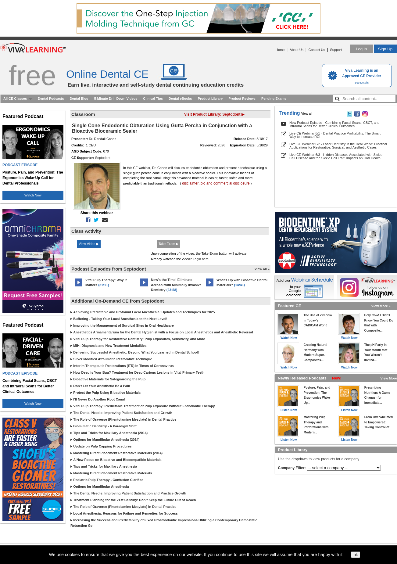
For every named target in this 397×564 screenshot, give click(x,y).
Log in (361, 49)
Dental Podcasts (51, 98)
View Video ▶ (89, 244)
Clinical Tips (153, 98)
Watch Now (32, 195)
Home (280, 50)
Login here (201, 259)
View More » (381, 306)
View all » (262, 269)
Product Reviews (242, 98)
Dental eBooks (180, 98)
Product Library (210, 98)
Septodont (102, 158)
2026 (221, 145)
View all (307, 113)
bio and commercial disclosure (224, 183)
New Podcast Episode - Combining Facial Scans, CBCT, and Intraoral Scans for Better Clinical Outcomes (334, 124)
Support (336, 50)
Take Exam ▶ (168, 244)
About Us (296, 50)
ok (355, 554)
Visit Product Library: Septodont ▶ (214, 114)
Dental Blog (79, 98)
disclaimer (190, 183)
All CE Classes (15, 98)
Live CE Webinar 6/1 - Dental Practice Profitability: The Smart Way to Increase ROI (335, 134)
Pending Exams (273, 98)
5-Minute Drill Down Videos (116, 98)
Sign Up (385, 49)
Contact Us (317, 50)
